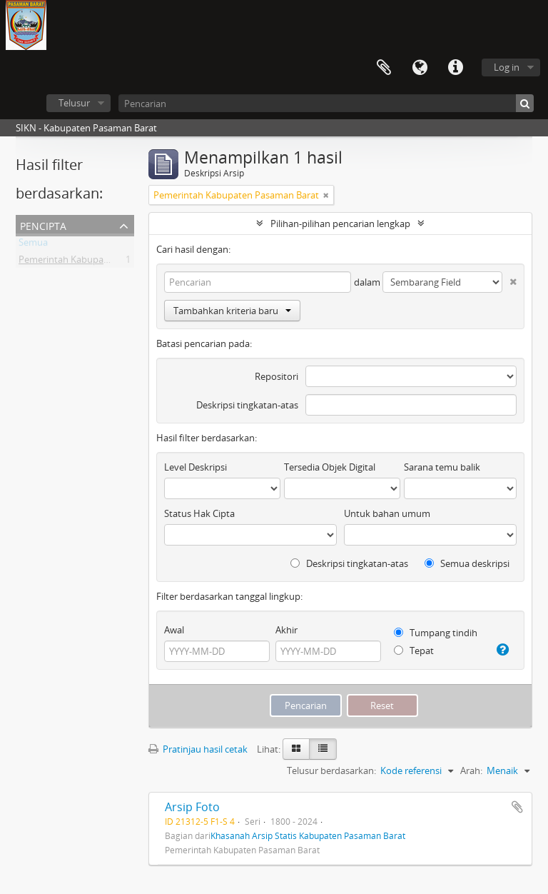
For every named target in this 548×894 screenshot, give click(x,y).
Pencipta (43, 224)
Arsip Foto (192, 807)
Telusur (74, 102)
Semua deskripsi (467, 563)
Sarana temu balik (442, 467)
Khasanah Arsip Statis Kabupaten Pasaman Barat (307, 835)
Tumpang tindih (435, 632)
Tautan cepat (455, 68)
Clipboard (384, 68)
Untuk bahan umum (387, 513)
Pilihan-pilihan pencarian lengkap (340, 223)
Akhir (286, 629)
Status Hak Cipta (199, 513)
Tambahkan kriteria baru (232, 310)
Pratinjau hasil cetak (198, 749)
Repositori (276, 376)
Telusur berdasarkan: (331, 770)
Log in (506, 67)
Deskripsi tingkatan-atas (247, 404)
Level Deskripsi (195, 467)
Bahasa (419, 68)
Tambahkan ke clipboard (517, 807)
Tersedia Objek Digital (329, 467)
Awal (174, 629)
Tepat (414, 650)
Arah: (471, 770)
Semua (33, 244)
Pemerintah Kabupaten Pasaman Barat (101, 262)
